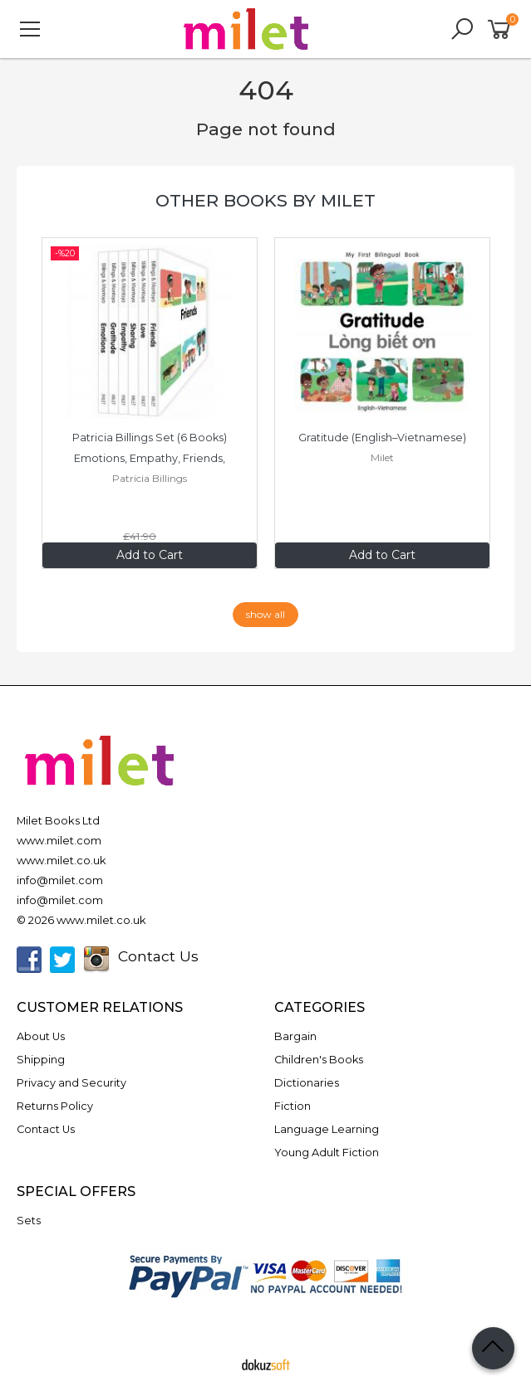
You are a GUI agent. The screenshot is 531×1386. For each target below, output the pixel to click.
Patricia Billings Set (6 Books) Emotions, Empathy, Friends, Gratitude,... (150, 458)
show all (265, 614)
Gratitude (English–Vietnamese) (382, 437)
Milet (382, 457)
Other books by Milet (265, 200)
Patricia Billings (149, 478)
